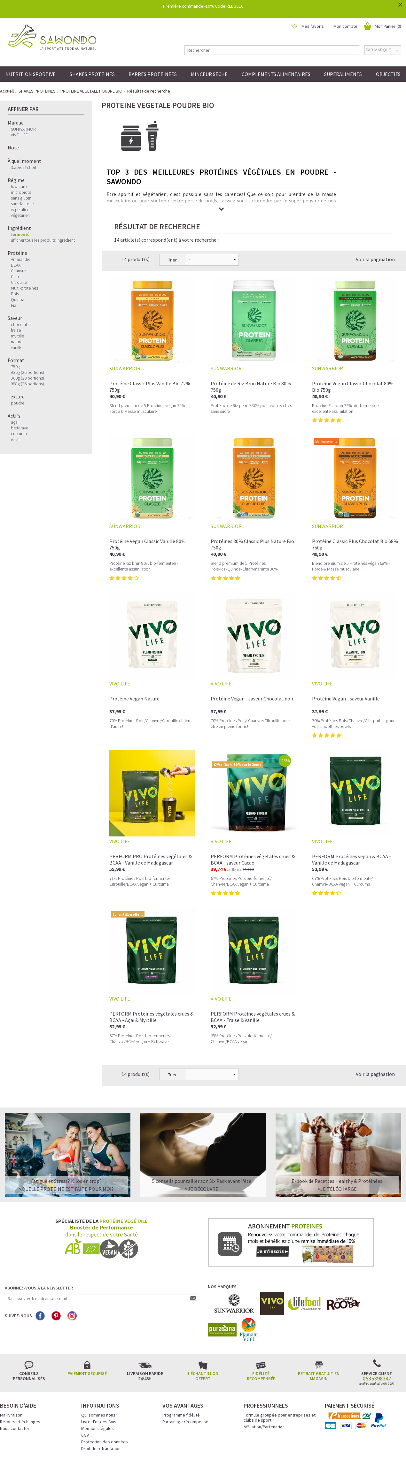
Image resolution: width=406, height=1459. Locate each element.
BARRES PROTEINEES (153, 74)
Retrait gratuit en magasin (319, 1323)
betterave (19, 428)
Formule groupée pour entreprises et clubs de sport (280, 1364)
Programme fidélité (181, 1362)
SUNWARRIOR (23, 129)
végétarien (20, 215)
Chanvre (18, 271)
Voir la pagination (375, 206)
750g (15, 366)
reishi (15, 439)
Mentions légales (97, 1376)
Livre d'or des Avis (98, 1369)
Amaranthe (20, 259)
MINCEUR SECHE (209, 74)
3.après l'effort (23, 167)
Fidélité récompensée (261, 1323)
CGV (85, 1382)
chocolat (19, 324)
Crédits (226, 1445)
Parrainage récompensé (185, 1369)
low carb (19, 186)
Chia (15, 276)
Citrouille (19, 282)
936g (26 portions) (27, 372)
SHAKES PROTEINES (92, 74)
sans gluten (21, 198)
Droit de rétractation (101, 1396)
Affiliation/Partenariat (264, 1374)
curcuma (19, 433)
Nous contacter (14, 1376)
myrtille (17, 336)
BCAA (15, 265)
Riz (13, 305)
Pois (15, 294)
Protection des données (104, 1389)
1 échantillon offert (202, 1323)
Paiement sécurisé (87, 1320)
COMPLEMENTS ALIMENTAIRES (276, 74)
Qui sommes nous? (99, 1362)
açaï (15, 422)
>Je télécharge (337, 1136)
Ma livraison (11, 1362)
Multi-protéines (24, 288)
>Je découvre (201, 1136)
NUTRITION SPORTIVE (30, 74)
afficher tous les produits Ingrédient (43, 240)
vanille (16, 347)
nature (16, 341)
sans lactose (22, 204)
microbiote (21, 192)
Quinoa (17, 299)
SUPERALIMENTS (343, 74)
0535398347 (377, 1325)
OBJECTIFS (388, 74)
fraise (16, 330)
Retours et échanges (20, 1369)
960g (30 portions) (27, 378)
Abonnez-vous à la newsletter (39, 1235)
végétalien (20, 209)
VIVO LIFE (19, 135)
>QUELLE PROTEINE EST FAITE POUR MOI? (66, 1136)
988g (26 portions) (27, 384)
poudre (17, 403)
